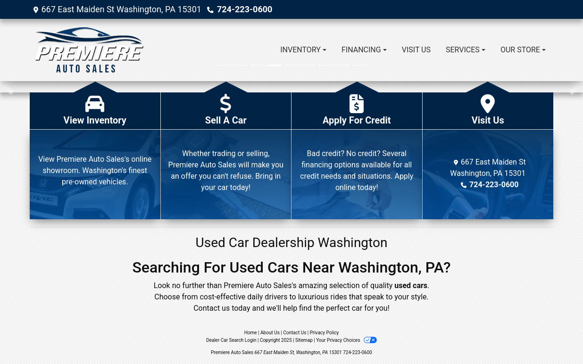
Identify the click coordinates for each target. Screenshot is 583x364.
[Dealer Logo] (89, 50)
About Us (270, 332)
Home (250, 332)
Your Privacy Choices (346, 340)
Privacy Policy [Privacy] (324, 332)
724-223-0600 (244, 9)
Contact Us (294, 332)
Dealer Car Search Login (231, 340)
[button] (8, 86)
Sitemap (304, 340)
